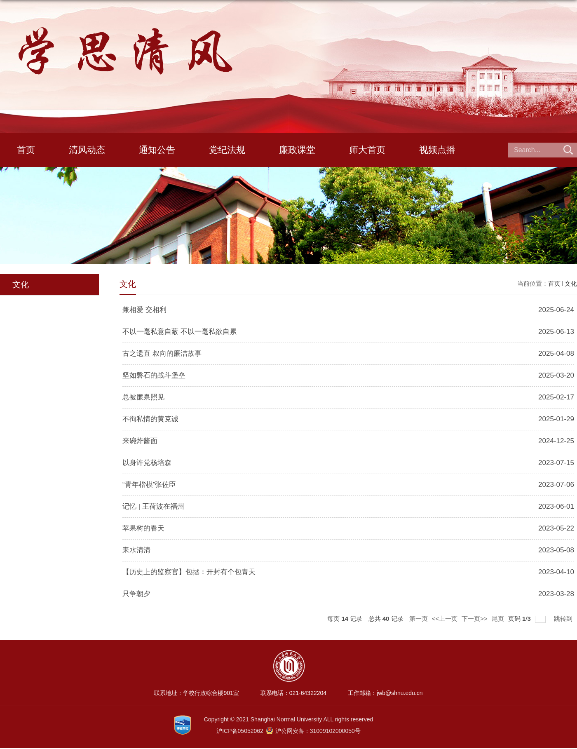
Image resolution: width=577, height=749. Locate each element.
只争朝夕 (136, 594)
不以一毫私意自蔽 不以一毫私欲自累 (179, 332)
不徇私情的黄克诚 (150, 419)
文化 (571, 283)
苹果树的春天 (143, 528)
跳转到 (564, 618)
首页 (26, 150)
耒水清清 (136, 550)
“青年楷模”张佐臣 (149, 484)
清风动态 (87, 150)
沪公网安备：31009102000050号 (313, 731)
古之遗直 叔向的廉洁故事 (162, 353)
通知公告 (157, 150)
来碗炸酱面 (139, 441)
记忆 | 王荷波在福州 (153, 506)
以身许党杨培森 (146, 463)
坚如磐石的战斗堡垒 (153, 375)
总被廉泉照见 (143, 397)
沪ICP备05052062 (240, 731)
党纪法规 (227, 150)
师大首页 (367, 150)
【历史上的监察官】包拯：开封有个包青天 (189, 572)
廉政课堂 (297, 150)
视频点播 (437, 150)
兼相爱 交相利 (144, 310)
